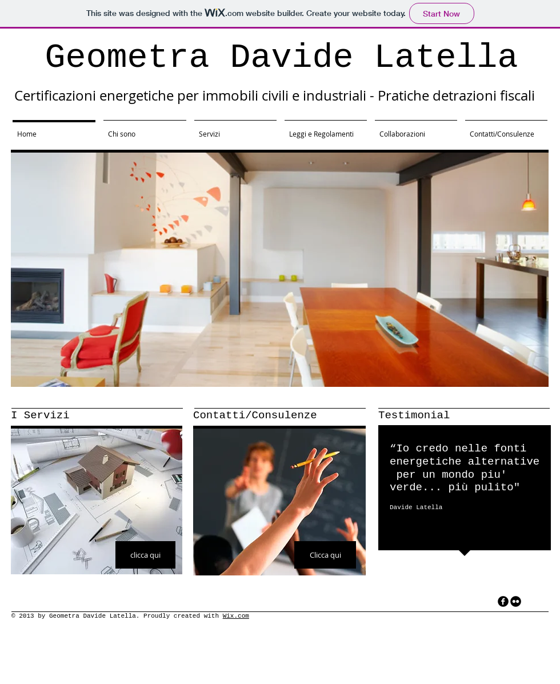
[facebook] (503, 601)
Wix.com (236, 616)
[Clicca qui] (325, 555)
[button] (280, 270)
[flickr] (515, 601)
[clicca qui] (145, 555)
